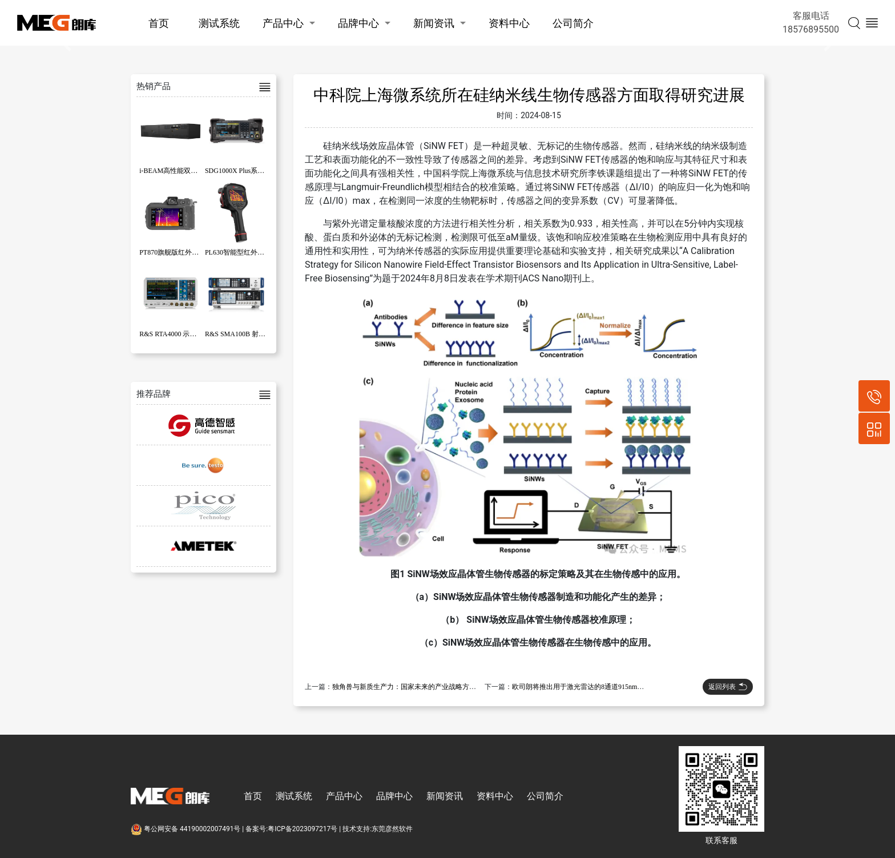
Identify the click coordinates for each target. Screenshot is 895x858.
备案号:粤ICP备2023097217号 (291, 829)
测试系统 (219, 23)
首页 (158, 23)
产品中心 (283, 23)
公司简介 (573, 23)
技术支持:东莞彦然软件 (377, 829)
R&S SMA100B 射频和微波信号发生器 (262, 334)
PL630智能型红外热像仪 (241, 252)
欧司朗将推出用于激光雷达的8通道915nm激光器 (585, 687)
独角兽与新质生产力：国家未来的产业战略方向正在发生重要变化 (431, 687)
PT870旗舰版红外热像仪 (175, 252)
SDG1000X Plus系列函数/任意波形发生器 (266, 171)
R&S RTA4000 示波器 (171, 334)
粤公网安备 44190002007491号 (186, 829)
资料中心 (509, 23)
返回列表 (727, 687)
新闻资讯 (433, 23)
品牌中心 (358, 23)
